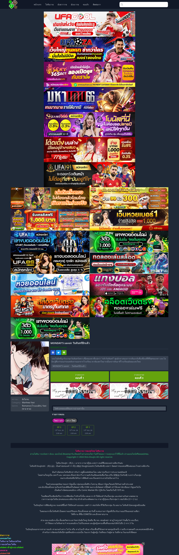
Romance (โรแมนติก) (31, 405)
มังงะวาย (75, 4)
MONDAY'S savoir (61, 366)
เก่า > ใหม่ (71, 420)
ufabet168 (5, 553)
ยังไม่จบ (25, 399)
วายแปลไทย (89, 451)
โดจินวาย (49, 4)
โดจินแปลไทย (15, 541)
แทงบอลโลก (5, 538)
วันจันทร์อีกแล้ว (79, 366)
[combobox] (144, 4)
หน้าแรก (37, 4)
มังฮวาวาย (62, 4)
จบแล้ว (86, 4)
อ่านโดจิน (34, 454)
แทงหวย (3, 550)
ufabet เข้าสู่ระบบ (8, 547)
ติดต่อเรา (97, 4)
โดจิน (13, 544)
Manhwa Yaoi (28, 402)
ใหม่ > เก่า (58, 420)
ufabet (20, 547)
